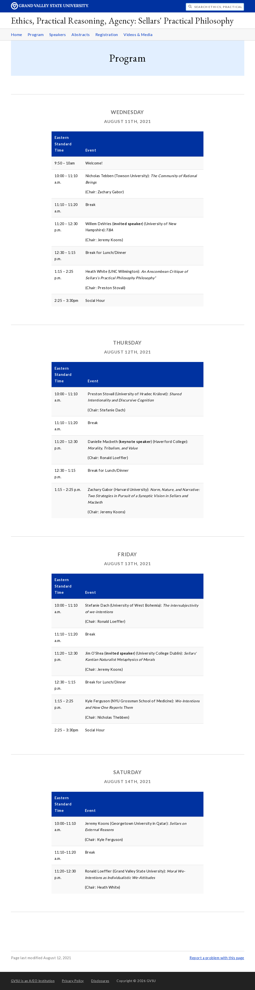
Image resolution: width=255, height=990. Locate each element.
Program (36, 34)
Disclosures (100, 981)
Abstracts (80, 34)
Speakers (57, 34)
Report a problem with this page (217, 958)
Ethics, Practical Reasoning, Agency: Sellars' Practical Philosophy (122, 20)
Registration (106, 34)
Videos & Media (138, 34)
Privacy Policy (73, 981)
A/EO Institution (33, 981)
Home (16, 34)
